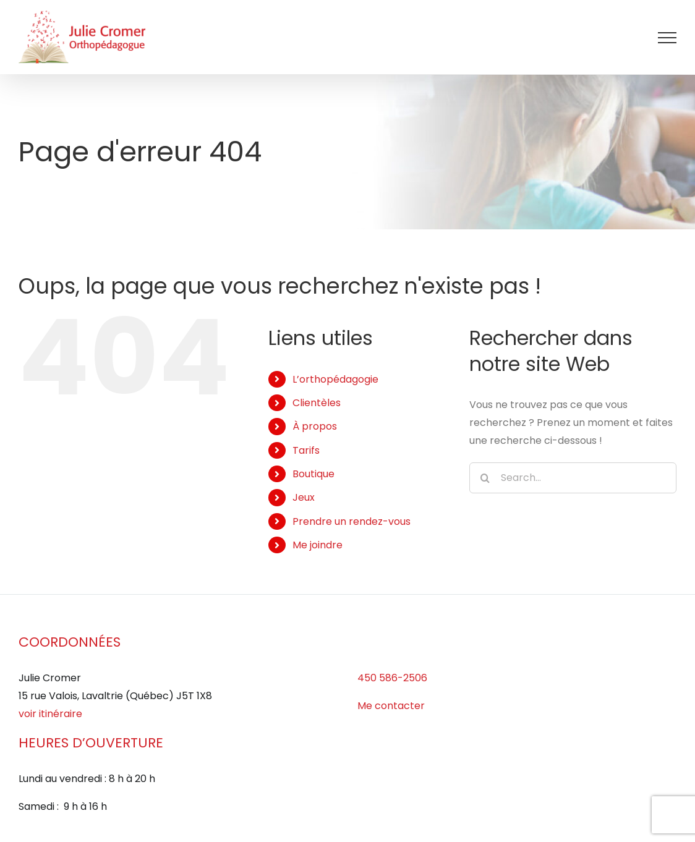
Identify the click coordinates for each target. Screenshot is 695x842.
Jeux (303, 497)
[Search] (484, 477)
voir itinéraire (50, 714)
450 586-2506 (392, 678)
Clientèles (316, 403)
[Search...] (572, 477)
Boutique (313, 474)
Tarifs (306, 450)
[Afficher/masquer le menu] (667, 37)
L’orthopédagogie (335, 379)
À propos (314, 426)
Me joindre (317, 545)
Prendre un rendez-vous (351, 521)
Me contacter (391, 706)
